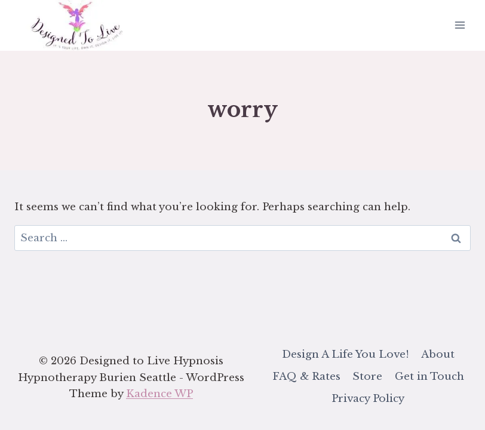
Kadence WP (159, 394)
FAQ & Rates (306, 376)
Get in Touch (429, 376)
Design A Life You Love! (345, 354)
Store (367, 376)
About (438, 354)
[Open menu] (460, 25)
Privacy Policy (367, 398)
